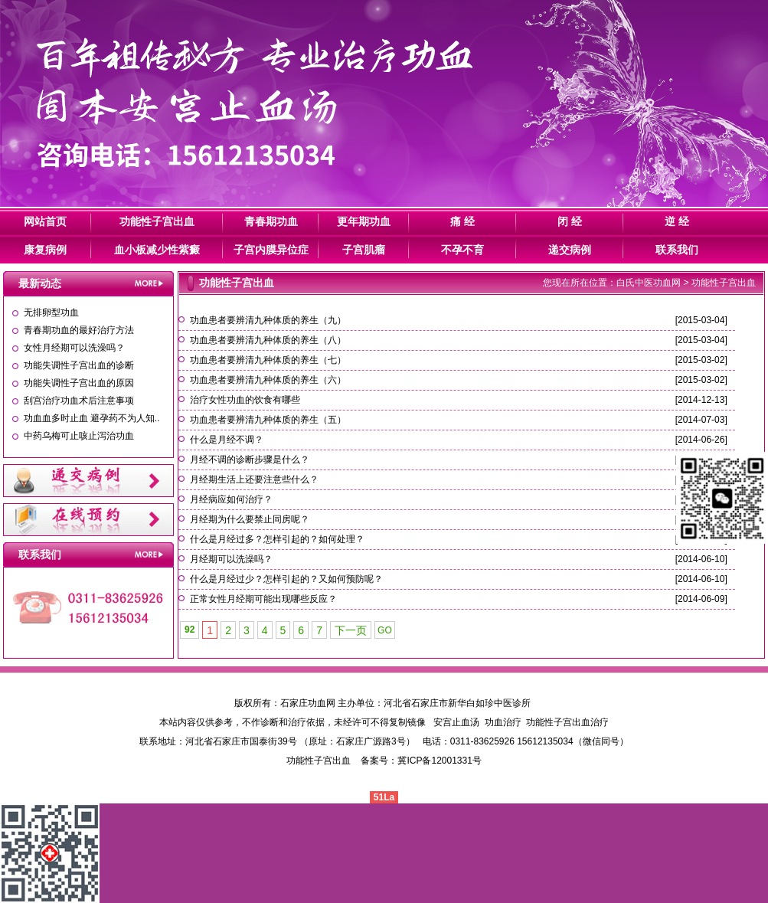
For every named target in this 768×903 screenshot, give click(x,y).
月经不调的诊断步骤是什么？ (249, 459)
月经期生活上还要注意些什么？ (254, 479)
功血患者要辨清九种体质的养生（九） (268, 320)
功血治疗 (503, 722)
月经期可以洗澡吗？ (231, 559)
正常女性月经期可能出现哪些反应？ (263, 599)
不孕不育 (462, 250)
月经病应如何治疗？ (231, 499)
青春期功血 (271, 221)
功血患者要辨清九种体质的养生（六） (268, 380)
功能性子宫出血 (156, 221)
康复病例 (45, 250)
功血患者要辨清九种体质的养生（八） (268, 340)
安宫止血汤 (456, 722)
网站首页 (45, 221)
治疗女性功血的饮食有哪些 (245, 399)
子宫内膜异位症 (271, 250)
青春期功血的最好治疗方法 (79, 330)
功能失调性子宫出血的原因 (79, 383)
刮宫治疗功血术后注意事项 (79, 400)
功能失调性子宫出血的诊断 (79, 365)
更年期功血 (364, 221)
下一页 (351, 630)
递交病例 (569, 250)
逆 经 (677, 221)
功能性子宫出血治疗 (567, 722)
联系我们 (676, 250)
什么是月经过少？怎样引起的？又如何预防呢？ (286, 579)
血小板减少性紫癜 (157, 250)
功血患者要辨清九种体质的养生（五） (268, 419)
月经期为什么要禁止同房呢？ (249, 519)
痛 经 (462, 221)
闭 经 (569, 221)
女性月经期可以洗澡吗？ (74, 347)
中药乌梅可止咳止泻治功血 (79, 435)
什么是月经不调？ (226, 439)
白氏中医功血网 (648, 282)
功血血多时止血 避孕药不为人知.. (92, 418)
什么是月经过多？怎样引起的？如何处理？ (277, 539)
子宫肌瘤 (363, 250)
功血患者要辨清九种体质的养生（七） (268, 360)
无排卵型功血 (51, 312)
